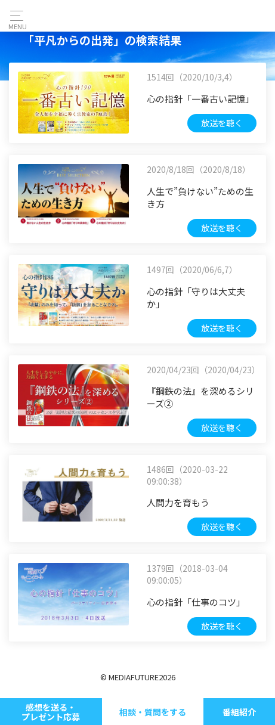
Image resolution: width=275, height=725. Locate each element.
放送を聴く (222, 123)
